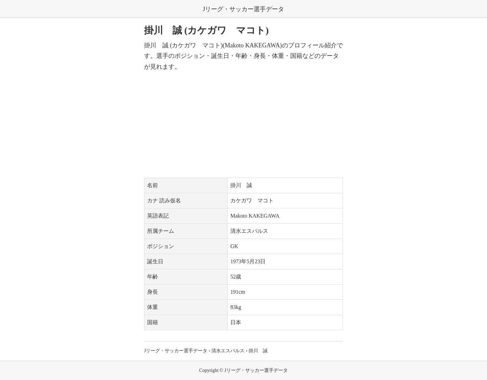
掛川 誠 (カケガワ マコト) (206, 30)
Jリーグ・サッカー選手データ (243, 9)
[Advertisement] (243, 124)
